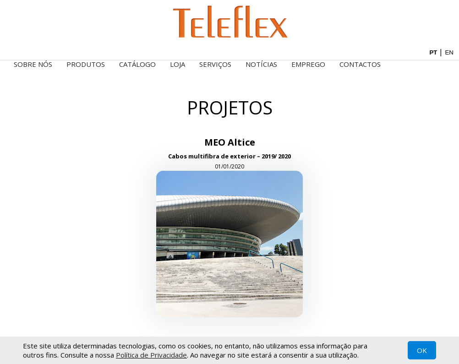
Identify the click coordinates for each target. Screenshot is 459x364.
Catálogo (137, 64)
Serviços (215, 64)
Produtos (85, 64)
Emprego (308, 64)
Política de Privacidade (151, 354)
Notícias (261, 64)
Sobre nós (33, 64)
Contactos (360, 64)
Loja (177, 64)
